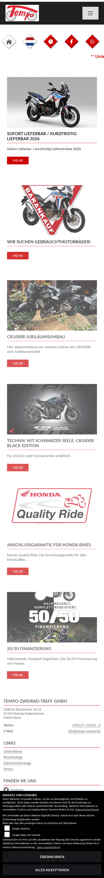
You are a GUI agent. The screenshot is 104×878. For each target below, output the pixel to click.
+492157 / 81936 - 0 (86, 725)
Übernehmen (52, 857)
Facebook (14, 790)
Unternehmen (13, 751)
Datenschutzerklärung (87, 809)
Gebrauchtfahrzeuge (17, 763)
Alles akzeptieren (52, 870)
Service (8, 769)
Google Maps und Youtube (26, 834)
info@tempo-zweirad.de (84, 731)
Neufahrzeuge (13, 757)
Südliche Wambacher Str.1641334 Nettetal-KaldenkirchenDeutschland (24, 713)
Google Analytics (21, 828)
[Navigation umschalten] (90, 13)
